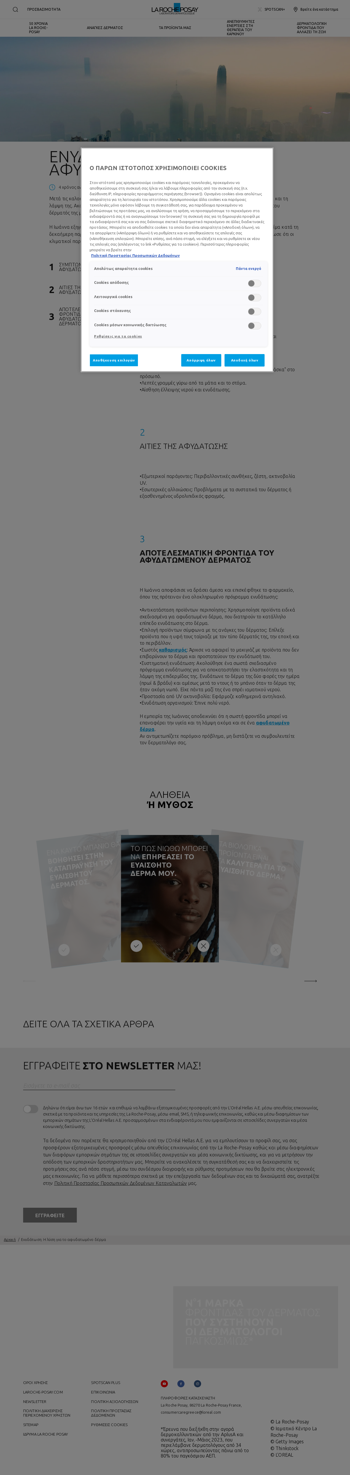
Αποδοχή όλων (244, 360)
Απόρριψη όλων (201, 360)
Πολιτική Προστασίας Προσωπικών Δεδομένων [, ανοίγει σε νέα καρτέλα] (135, 255)
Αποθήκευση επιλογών (114, 360)
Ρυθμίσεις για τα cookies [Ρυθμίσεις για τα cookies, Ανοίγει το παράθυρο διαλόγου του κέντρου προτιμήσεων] (118, 336)
